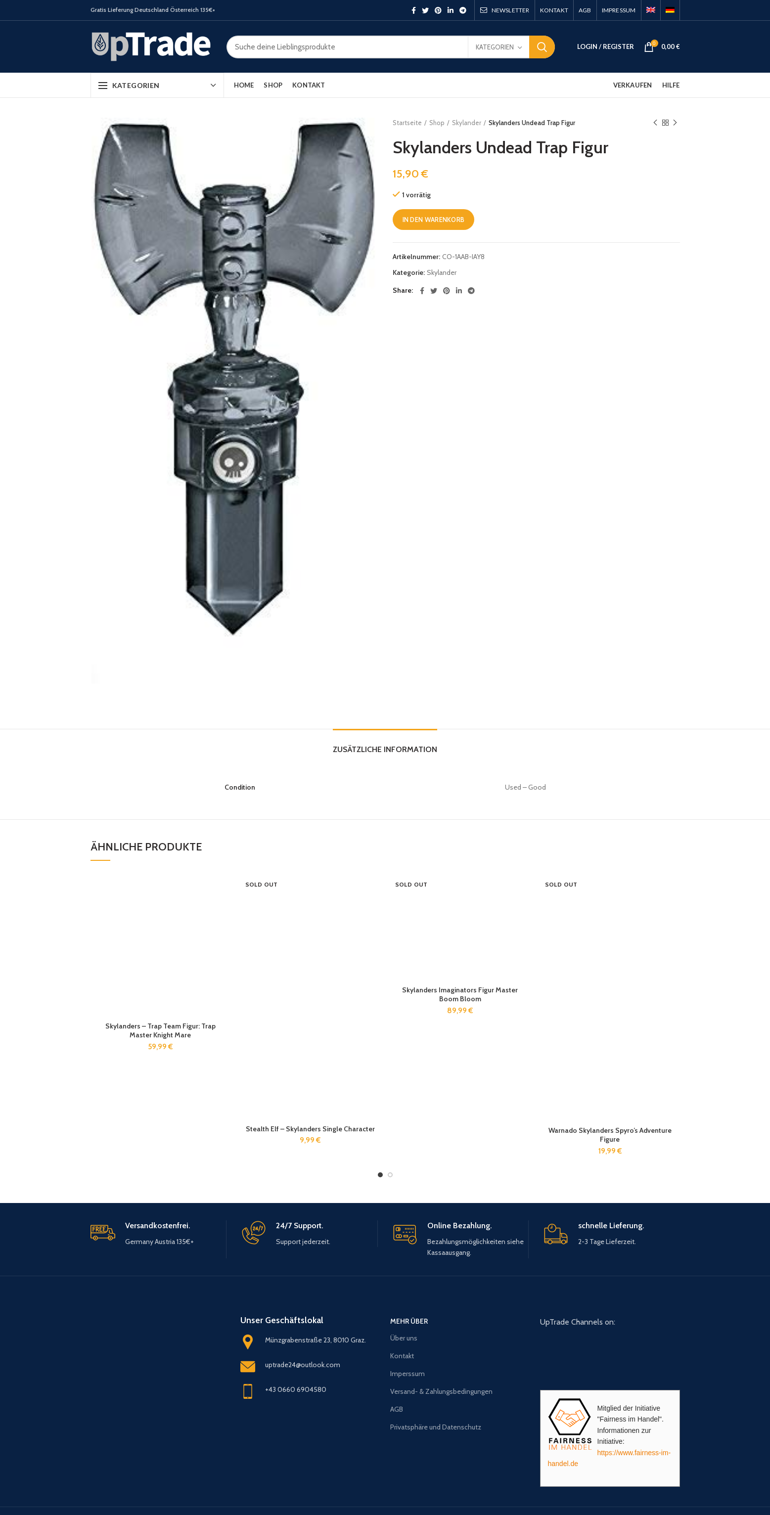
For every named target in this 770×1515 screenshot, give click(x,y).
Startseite (407, 123)
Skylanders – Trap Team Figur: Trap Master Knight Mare (160, 1030)
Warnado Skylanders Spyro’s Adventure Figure (610, 1135)
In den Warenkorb (434, 219)
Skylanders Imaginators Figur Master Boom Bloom (460, 994)
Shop (437, 123)
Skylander (466, 123)
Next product (675, 123)
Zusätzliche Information (385, 749)
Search (542, 47)
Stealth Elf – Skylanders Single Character (310, 1128)
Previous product (655, 123)
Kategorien (495, 47)
